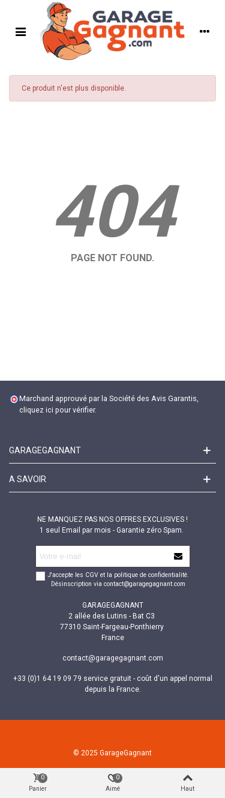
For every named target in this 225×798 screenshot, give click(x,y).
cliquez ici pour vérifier (57, 409)
